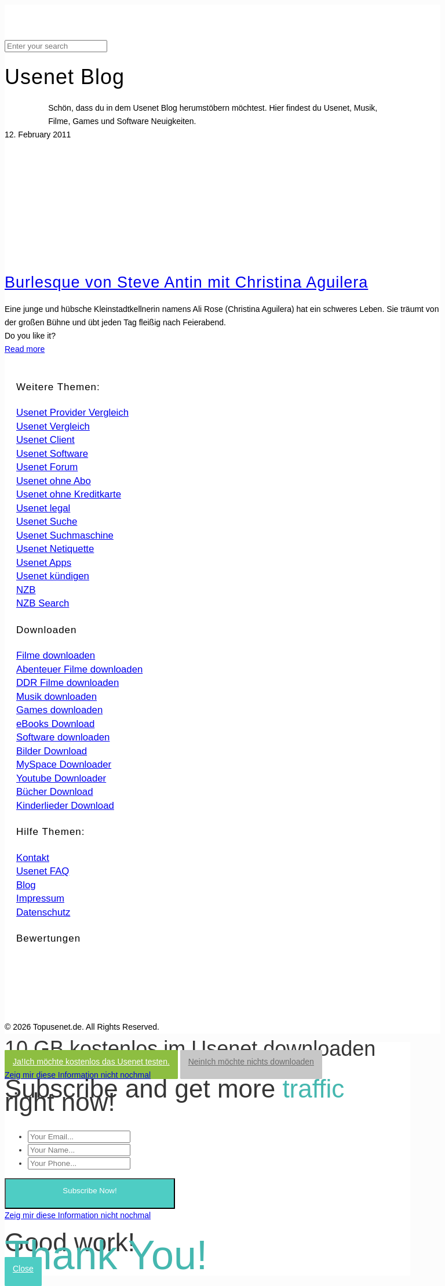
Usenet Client (45, 439)
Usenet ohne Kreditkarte (68, 494)
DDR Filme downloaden (67, 682)
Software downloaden (63, 737)
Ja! (91, 1061)
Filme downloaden (55, 655)
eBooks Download (55, 723)
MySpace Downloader (63, 764)
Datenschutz (43, 912)
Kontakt (32, 857)
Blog (26, 885)
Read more (25, 349)
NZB (26, 589)
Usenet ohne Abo (53, 480)
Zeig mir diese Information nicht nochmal (78, 1075)
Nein (251, 1061)
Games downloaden (59, 709)
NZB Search (42, 603)
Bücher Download (54, 791)
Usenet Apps (43, 562)
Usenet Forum (47, 467)
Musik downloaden (56, 696)
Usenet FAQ (42, 871)
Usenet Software (52, 453)
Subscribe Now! (89, 1190)
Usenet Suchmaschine (65, 535)
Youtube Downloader (61, 778)
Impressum (40, 898)
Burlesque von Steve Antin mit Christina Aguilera (186, 282)
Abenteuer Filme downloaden (79, 669)
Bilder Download (51, 751)
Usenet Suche (46, 521)
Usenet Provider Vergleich (72, 412)
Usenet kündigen (52, 576)
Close (23, 1268)
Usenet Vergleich (53, 426)
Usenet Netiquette (55, 548)
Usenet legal (43, 508)
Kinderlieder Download (65, 805)
